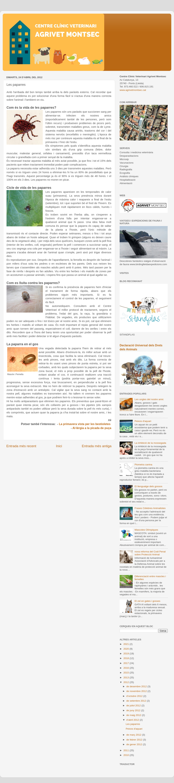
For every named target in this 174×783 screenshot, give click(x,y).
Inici (59, 446)
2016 (126, 668)
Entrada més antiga (96, 446)
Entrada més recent (21, 446)
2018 (126, 658)
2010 (126, 755)
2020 (126, 648)
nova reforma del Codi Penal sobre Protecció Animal (149, 553)
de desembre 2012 (136, 686)
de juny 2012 (133, 710)
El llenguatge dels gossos (148, 486)
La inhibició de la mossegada (150, 443)
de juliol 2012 (133, 705)
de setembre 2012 (136, 700)
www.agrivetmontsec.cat (133, 90)
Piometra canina (143, 464)
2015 (126, 672)
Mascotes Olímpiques (146, 529)
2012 (126, 682)
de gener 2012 (134, 744)
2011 (126, 750)
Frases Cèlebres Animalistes (149, 508)
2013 (126, 677)
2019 (126, 653)
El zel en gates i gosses (147, 601)
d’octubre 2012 (134, 696)
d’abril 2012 (133, 719)
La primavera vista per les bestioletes (85, 424)
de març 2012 (134, 734)
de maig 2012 (134, 715)
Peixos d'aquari (142, 421)
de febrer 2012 (134, 739)
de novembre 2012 (136, 691)
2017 (126, 663)
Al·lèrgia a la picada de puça (91, 428)
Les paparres (133, 724)
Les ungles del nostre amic (149, 399)
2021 (126, 644)
